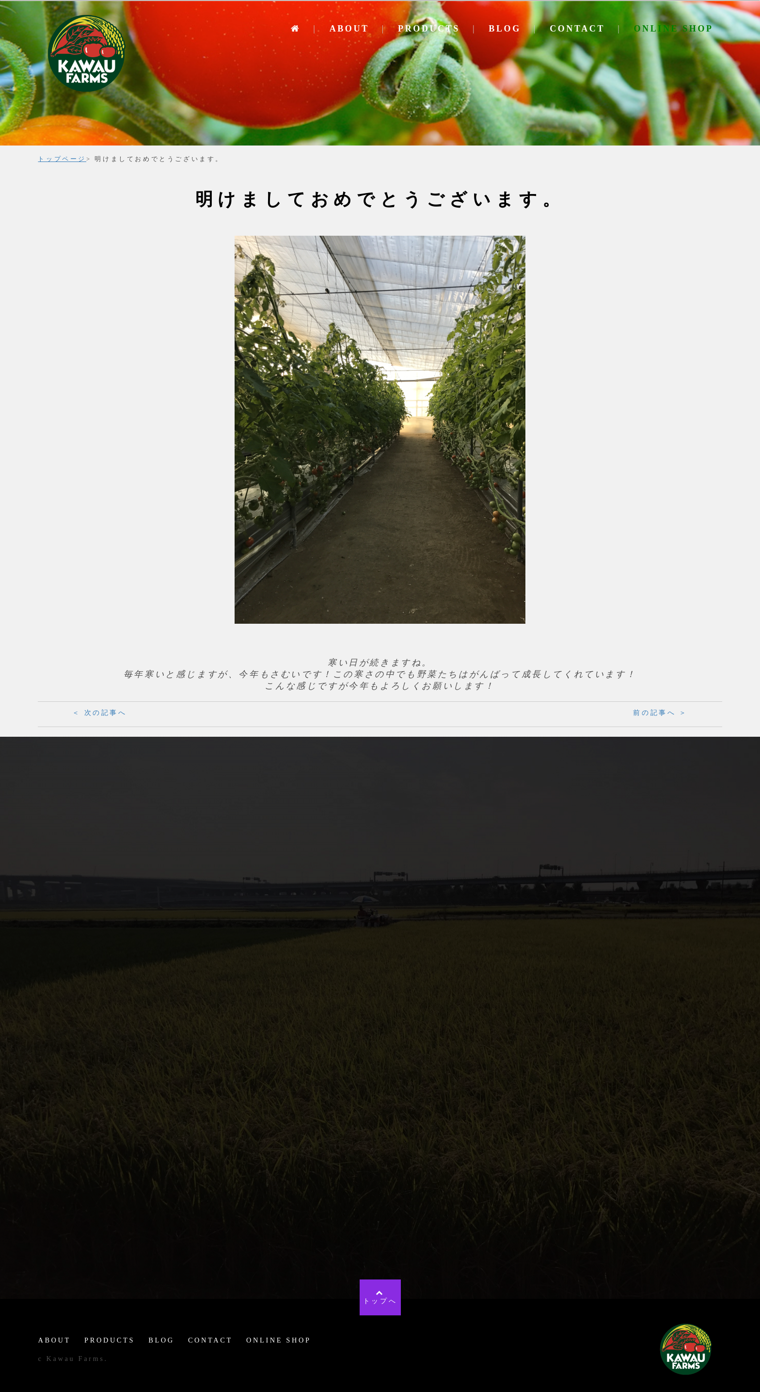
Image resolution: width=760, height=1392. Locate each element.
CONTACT (577, 28)
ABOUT (349, 28)
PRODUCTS (429, 28)
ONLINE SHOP (673, 28)
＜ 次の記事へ (99, 712)
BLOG (505, 28)
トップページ (62, 159)
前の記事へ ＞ (660, 712)
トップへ (380, 1296)
